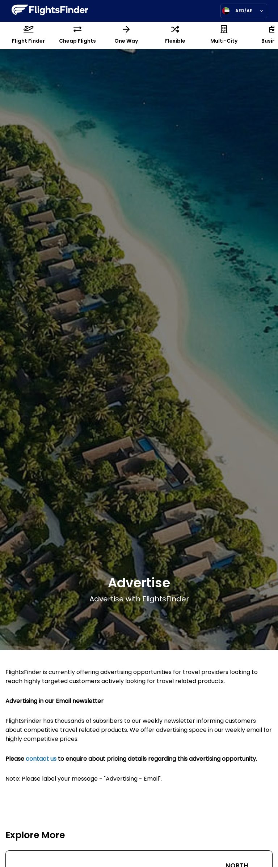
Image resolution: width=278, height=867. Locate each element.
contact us (41, 759)
